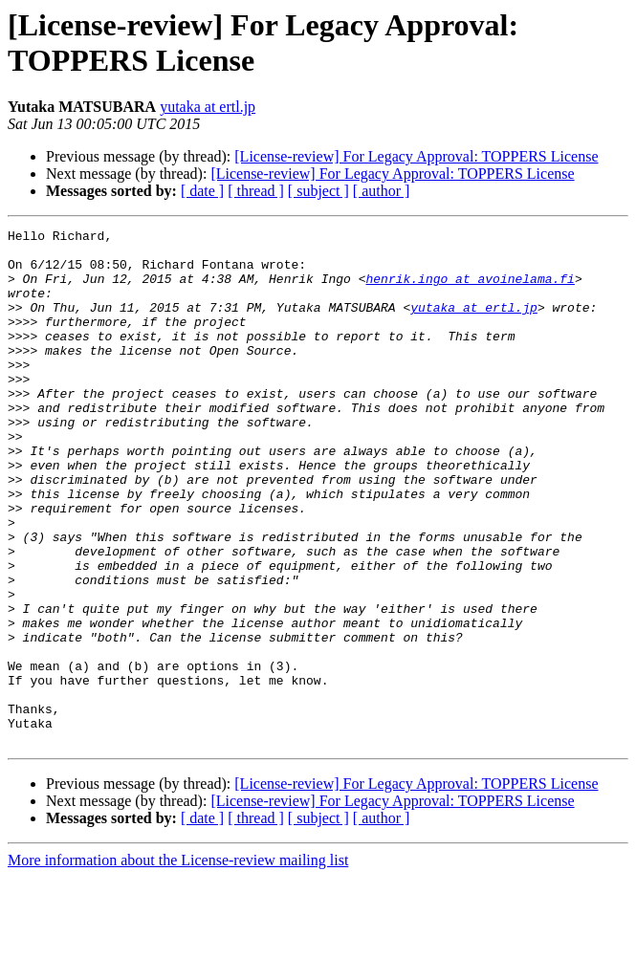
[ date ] (202, 191)
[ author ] (381, 191)
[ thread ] (256, 191)
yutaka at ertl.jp (207, 106)
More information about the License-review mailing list (178, 963)
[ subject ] (318, 191)
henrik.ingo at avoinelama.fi (469, 289)
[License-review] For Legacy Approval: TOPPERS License (416, 156)
